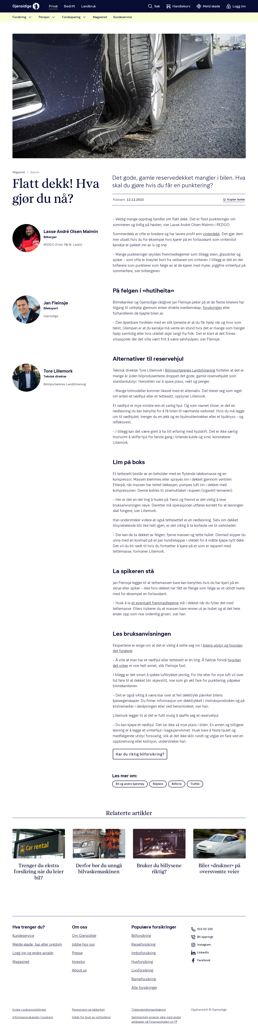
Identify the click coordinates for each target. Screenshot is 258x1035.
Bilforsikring (141, 935)
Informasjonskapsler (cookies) (32, 1017)
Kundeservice (23, 935)
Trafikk (195, 784)
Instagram (201, 946)
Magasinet (18, 172)
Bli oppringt (202, 938)
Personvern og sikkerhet (88, 1009)
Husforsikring (142, 961)
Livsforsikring (142, 970)
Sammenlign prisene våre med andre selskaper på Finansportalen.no (156, 1020)
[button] (154, 6)
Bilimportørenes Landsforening (190, 370)
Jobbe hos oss (83, 944)
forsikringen (212, 307)
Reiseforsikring (143, 944)
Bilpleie (34, 172)
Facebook (200, 961)
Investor (78, 961)
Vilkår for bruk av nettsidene (91, 1017)
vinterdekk (211, 234)
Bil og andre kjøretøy (130, 784)
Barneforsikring (143, 979)
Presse (77, 953)
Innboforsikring (143, 953)
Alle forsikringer (144, 987)
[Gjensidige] (26, 6)
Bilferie (177, 784)
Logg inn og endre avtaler (32, 953)
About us (79, 970)
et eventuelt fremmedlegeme (155, 603)
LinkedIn (200, 953)
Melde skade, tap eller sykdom (37, 944)
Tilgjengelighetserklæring (148, 1009)
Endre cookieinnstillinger (29, 1009)
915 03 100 (202, 929)
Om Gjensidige (84, 935)
